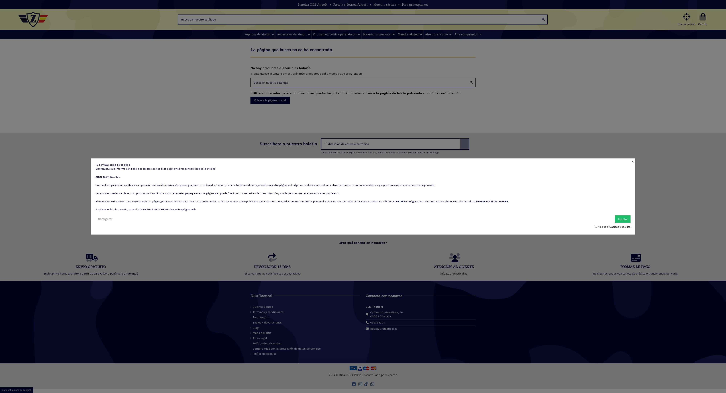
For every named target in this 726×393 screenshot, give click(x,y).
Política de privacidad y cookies (612, 226)
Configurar (105, 218)
